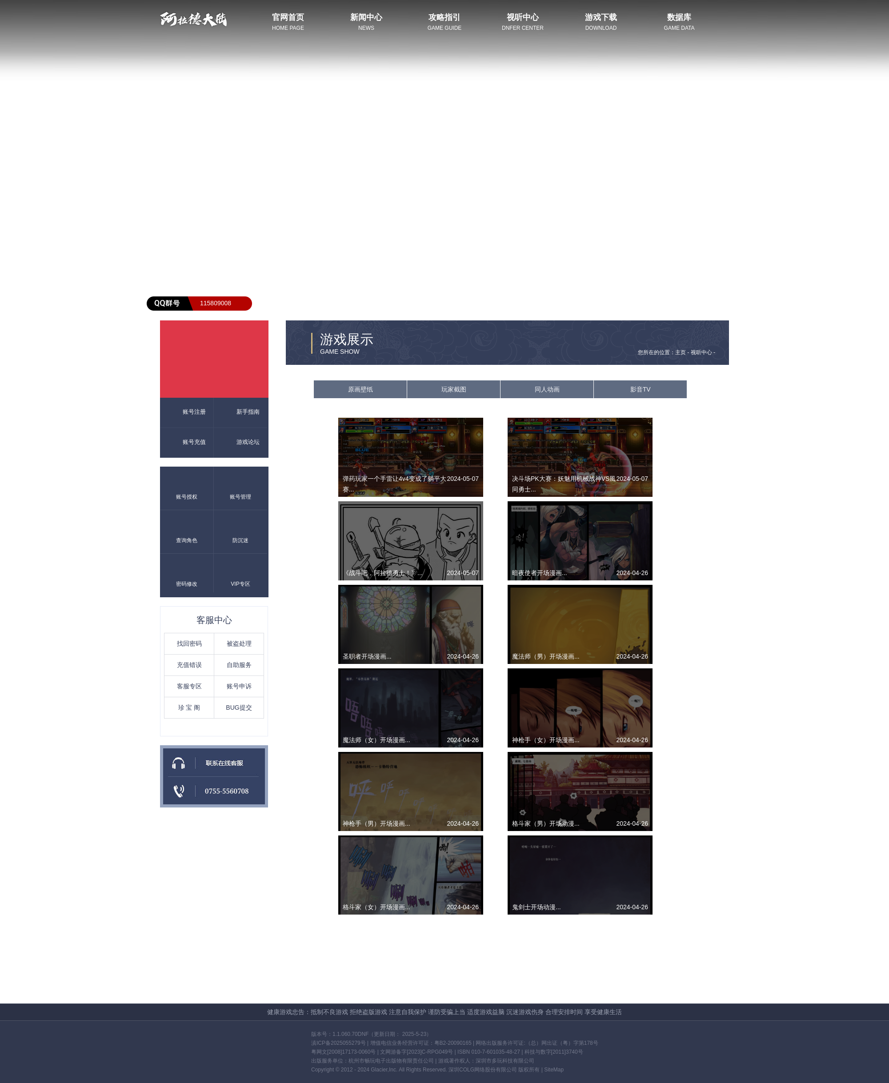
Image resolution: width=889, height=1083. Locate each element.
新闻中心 (366, 17)
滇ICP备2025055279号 (338, 1043)
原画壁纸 (360, 389)
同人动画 (547, 389)
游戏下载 (601, 17)
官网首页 (288, 17)
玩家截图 (453, 389)
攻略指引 (444, 17)
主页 (680, 352)
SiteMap (554, 1070)
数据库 (679, 17)
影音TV (640, 389)
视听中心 (523, 17)
